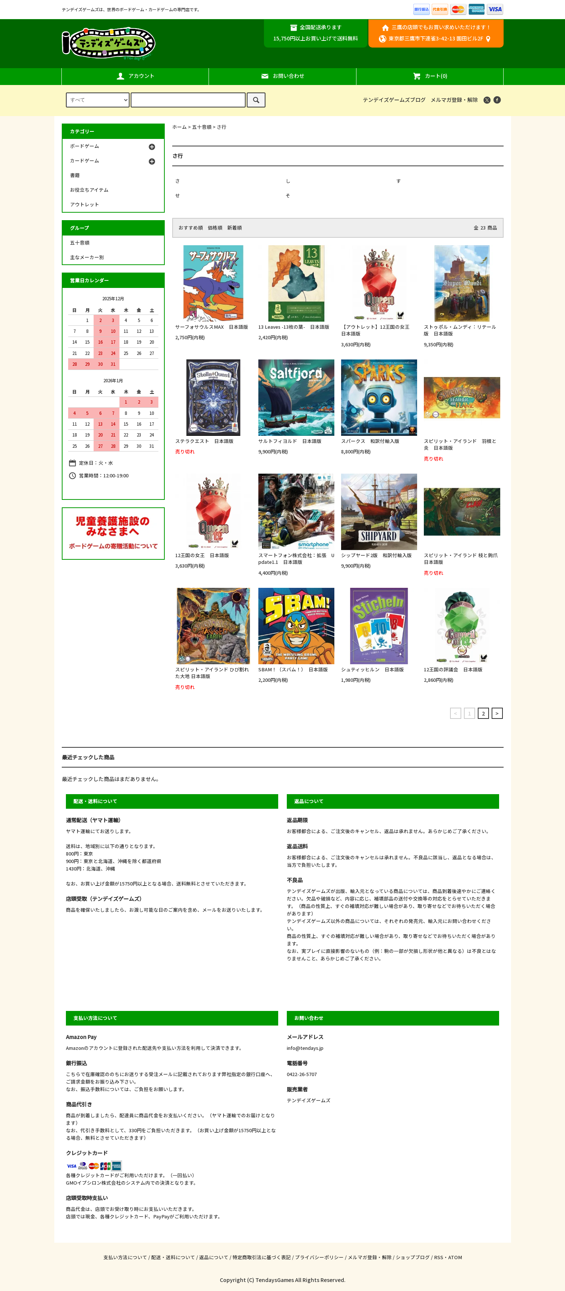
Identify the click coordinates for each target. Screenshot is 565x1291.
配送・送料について (173, 1257)
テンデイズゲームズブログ (394, 99)
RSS (438, 1257)
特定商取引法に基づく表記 (262, 1257)
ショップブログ (413, 1257)
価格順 (215, 227)
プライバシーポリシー (319, 1257)
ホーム (179, 126)
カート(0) (429, 76)
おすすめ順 (191, 227)
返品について (213, 1257)
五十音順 (202, 126)
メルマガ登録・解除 (454, 99)
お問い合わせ (282, 76)
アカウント (135, 76)
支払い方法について (125, 1257)
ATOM (455, 1257)
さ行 (222, 126)
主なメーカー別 (87, 257)
